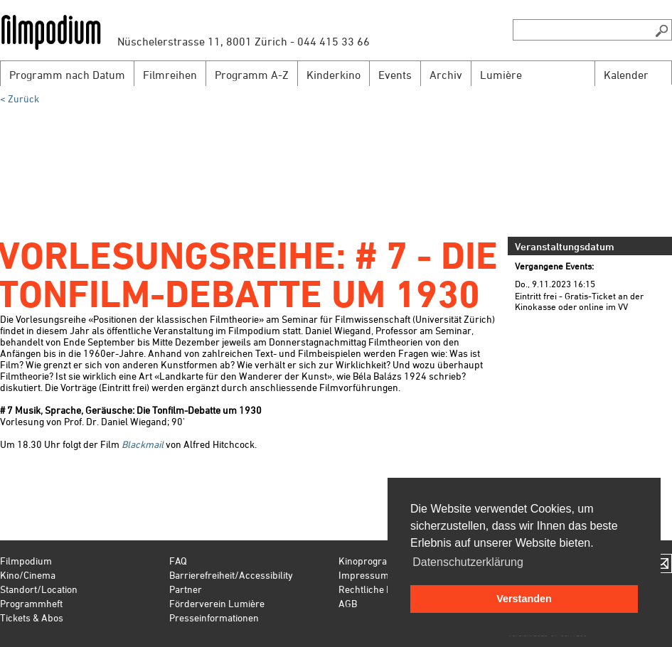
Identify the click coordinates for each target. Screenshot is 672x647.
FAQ (178, 561)
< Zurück (19, 98)
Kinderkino (333, 74)
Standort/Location (39, 589)
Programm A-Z (252, 74)
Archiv (446, 74)
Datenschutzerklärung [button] (467, 562)
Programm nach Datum (67, 74)
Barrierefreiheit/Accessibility (231, 575)
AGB (347, 603)
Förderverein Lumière (217, 603)
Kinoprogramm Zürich (386, 561)
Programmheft (31, 603)
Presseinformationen (214, 617)
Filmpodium (26, 561)
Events (395, 74)
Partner (185, 589)
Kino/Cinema (27, 575)
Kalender (626, 74)
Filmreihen (170, 74)
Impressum (363, 575)
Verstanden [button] (524, 598)
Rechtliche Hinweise (381, 589)
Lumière (501, 74)
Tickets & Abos (31, 617)
